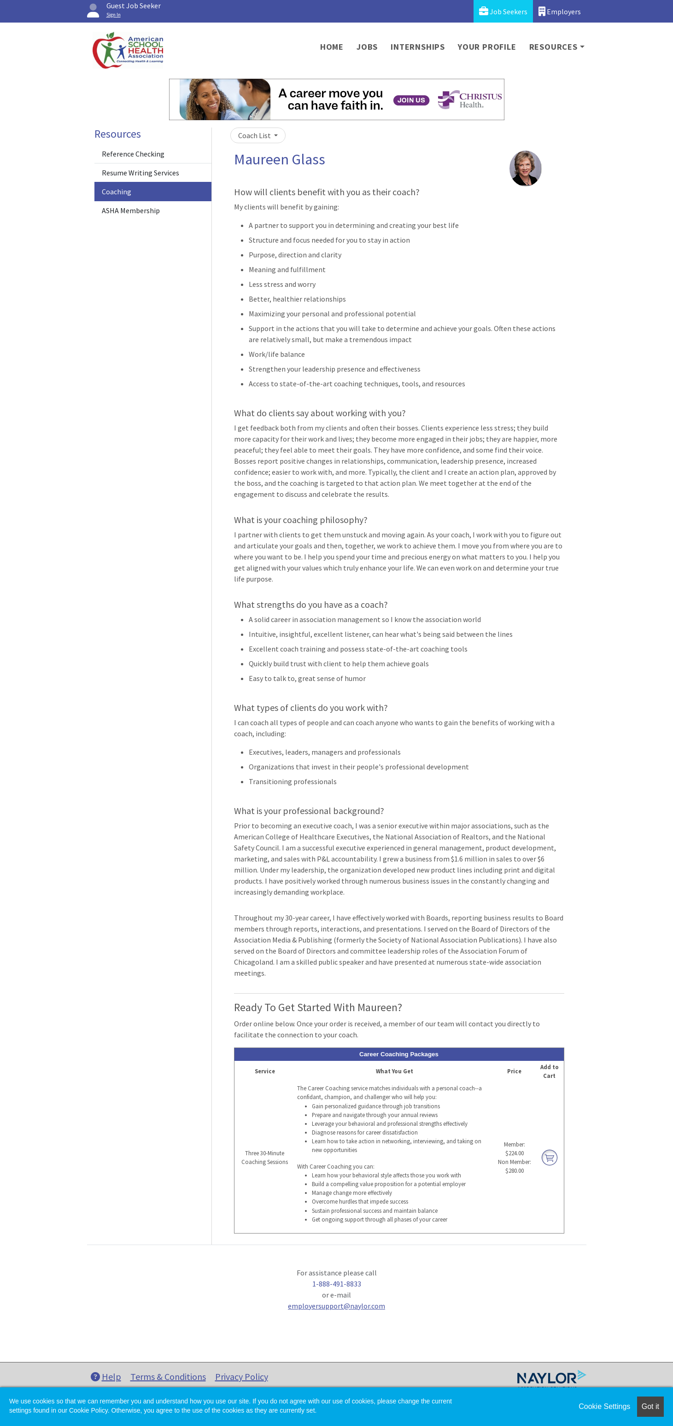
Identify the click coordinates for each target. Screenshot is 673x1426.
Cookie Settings (604, 1406)
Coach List (255, 135)
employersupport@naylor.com (336, 1305)
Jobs (367, 46)
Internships (418, 46)
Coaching (116, 191)
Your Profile (487, 46)
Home (332, 46)
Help (106, 1376)
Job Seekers (503, 11)
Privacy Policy (241, 1376)
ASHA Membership (131, 210)
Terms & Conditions (168, 1376)
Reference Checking (133, 153)
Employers (559, 11)
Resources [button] (553, 46)
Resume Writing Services (140, 172)
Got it (650, 1406)
